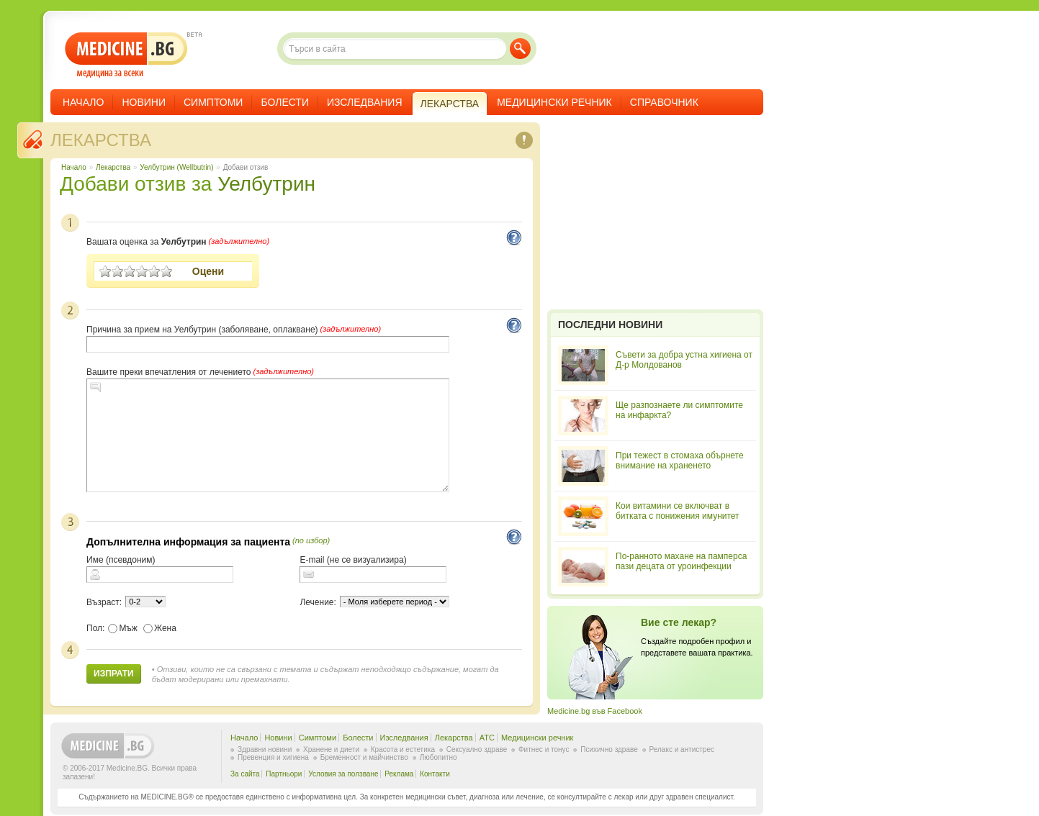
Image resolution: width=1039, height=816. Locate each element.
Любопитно (438, 757)
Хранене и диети (331, 749)
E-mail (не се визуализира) (353, 560)
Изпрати (114, 673)
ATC (487, 737)
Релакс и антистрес (681, 749)
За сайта (245, 774)
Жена (159, 628)
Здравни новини (265, 749)
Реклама (398, 774)
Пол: (95, 628)
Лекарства (100, 140)
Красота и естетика (403, 749)
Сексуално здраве (477, 749)
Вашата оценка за (146, 242)
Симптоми (213, 102)
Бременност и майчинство (364, 757)
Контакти (435, 774)
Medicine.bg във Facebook (594, 711)
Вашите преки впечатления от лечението (168, 372)
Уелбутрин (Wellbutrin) (176, 167)
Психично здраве (609, 749)
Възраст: (104, 602)
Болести (285, 102)
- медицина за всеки (126, 55)
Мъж (123, 628)
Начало (83, 102)
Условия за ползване (343, 774)
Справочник (664, 102)
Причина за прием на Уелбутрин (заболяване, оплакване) (202, 330)
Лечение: (318, 602)
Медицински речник (554, 102)
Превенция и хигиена (273, 757)
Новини (144, 102)
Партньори (284, 774)
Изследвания (364, 102)
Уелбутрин (266, 184)
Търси (520, 48)
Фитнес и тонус (543, 749)
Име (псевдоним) (121, 560)
